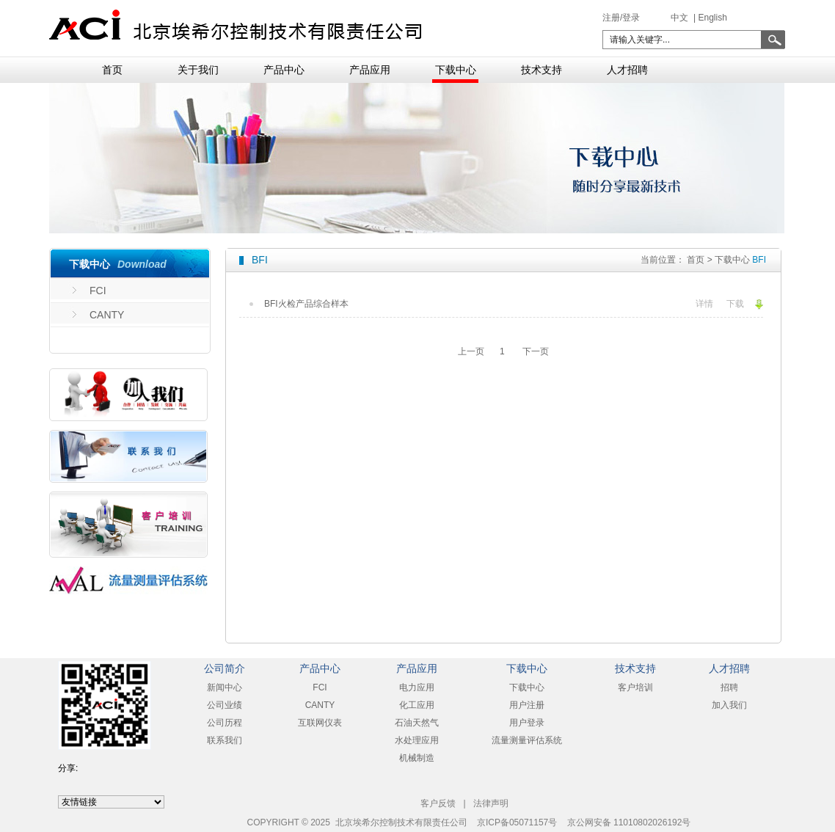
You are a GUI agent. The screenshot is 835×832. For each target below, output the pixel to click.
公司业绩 (224, 705)
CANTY (107, 315)
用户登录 (526, 723)
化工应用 (416, 705)
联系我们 (224, 740)
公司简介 (224, 668)
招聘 (729, 687)
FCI (98, 290)
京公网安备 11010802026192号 (629, 822)
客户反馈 (438, 803)
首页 (112, 70)
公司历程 (224, 723)
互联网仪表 (320, 723)
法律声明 (490, 803)
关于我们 (198, 70)
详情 (704, 304)
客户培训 (635, 687)
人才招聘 (627, 70)
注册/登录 (621, 17)
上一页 (471, 351)
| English (709, 17)
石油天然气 (417, 723)
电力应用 (416, 687)
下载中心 (455, 70)
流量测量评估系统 (527, 740)
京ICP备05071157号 (517, 822)
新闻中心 (224, 687)
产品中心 (284, 70)
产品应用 (369, 70)
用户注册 (526, 705)
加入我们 (729, 705)
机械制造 (416, 758)
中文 (679, 17)
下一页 (535, 351)
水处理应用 (417, 740)
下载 (735, 304)
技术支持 (541, 70)
